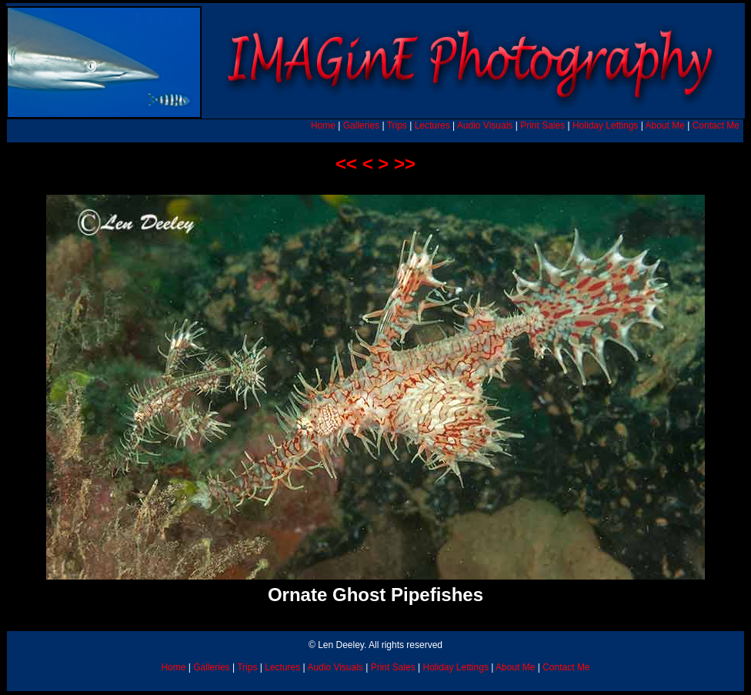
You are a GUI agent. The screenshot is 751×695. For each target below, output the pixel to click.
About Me (664, 125)
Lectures (432, 125)
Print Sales (542, 125)
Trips (397, 125)
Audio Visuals (485, 125)
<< (346, 163)
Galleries (361, 125)
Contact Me (716, 125)
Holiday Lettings (605, 125)
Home (323, 125)
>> (405, 163)
